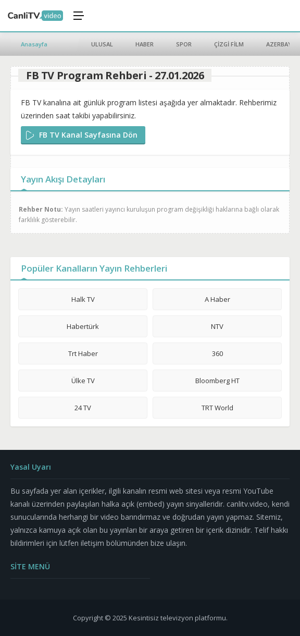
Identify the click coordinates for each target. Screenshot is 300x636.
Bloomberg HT (217, 380)
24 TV (82, 407)
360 (217, 353)
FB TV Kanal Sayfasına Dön (88, 135)
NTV (217, 326)
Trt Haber (83, 353)
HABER (144, 44)
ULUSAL (102, 44)
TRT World (217, 407)
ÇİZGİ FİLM (229, 44)
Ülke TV (83, 380)
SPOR (184, 44)
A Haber (217, 299)
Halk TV (83, 299)
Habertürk (83, 326)
